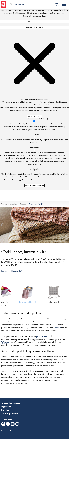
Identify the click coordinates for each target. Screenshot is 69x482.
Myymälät (6, 406)
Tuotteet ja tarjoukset (9, 204)
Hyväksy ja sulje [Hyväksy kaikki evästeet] (34, 21)
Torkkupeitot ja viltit (36, 204)
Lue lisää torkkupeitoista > (11, 271)
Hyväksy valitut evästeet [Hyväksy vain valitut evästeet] (34, 185)
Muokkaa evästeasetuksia (34, 27)
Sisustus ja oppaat (9, 413)
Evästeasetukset (7, 430)
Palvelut (5, 410)
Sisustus (23, 204)
